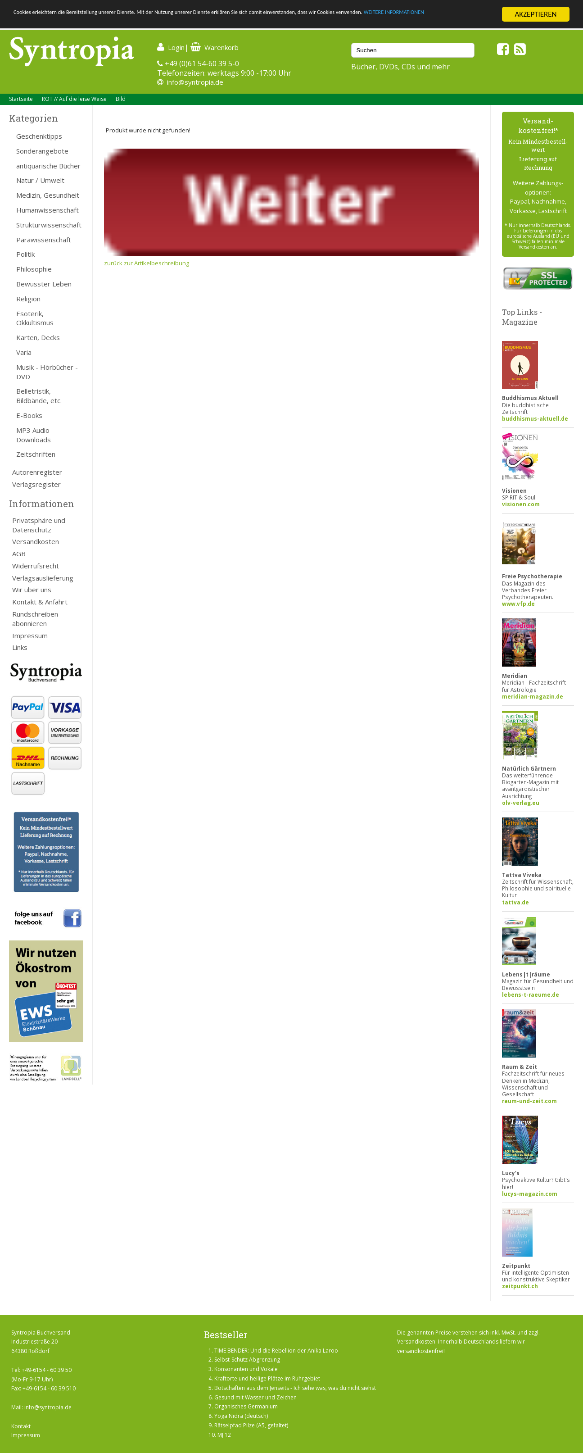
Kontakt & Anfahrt (40, 601)
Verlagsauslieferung (42, 577)
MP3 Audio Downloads (33, 435)
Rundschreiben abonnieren (35, 618)
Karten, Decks (38, 337)
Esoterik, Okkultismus (35, 318)
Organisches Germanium (246, 1406)
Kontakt (21, 1426)
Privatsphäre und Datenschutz (38, 525)
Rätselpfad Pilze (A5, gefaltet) (251, 1425)
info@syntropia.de (195, 81)
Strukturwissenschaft (48, 224)
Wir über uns (31, 589)
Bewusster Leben (44, 283)
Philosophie (34, 268)
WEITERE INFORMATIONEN (55, 22)
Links (19, 647)
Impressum (30, 635)
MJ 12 (224, 1435)
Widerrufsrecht (35, 565)
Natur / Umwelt (40, 180)
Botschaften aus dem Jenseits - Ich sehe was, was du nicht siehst (295, 1388)
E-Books (29, 415)
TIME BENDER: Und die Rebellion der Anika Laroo (276, 1350)
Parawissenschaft (43, 239)
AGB (19, 553)
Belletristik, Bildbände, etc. (39, 395)
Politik (25, 254)
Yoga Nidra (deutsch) (241, 1416)
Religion (28, 298)
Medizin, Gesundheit (47, 195)
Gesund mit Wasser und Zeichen (255, 1397)
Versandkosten (35, 541)
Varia (24, 352)
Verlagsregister (36, 484)
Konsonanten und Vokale (246, 1369)
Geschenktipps (39, 136)
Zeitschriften (35, 454)
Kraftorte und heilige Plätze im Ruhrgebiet (267, 1378)
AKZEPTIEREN (535, 14)
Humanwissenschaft (47, 209)
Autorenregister (37, 472)
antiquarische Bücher (48, 165)
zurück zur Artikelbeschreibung (146, 263)
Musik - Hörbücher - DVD (47, 372)
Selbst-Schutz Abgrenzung (247, 1359)
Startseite (21, 99)
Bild (121, 99)
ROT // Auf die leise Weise (74, 99)
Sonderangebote (42, 150)
